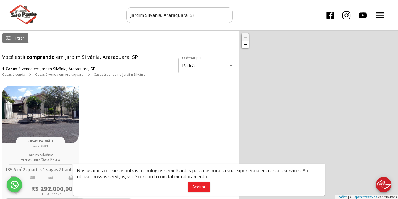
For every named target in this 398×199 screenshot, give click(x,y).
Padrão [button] (189, 65)
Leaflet (342, 197)
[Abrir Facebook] (330, 15)
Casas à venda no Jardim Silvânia (120, 74)
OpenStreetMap (365, 197)
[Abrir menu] (380, 15)
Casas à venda (13, 74)
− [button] (245, 44)
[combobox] (179, 15)
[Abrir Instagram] (346, 15)
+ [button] (245, 37)
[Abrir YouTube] (363, 15)
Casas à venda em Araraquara (59, 74)
